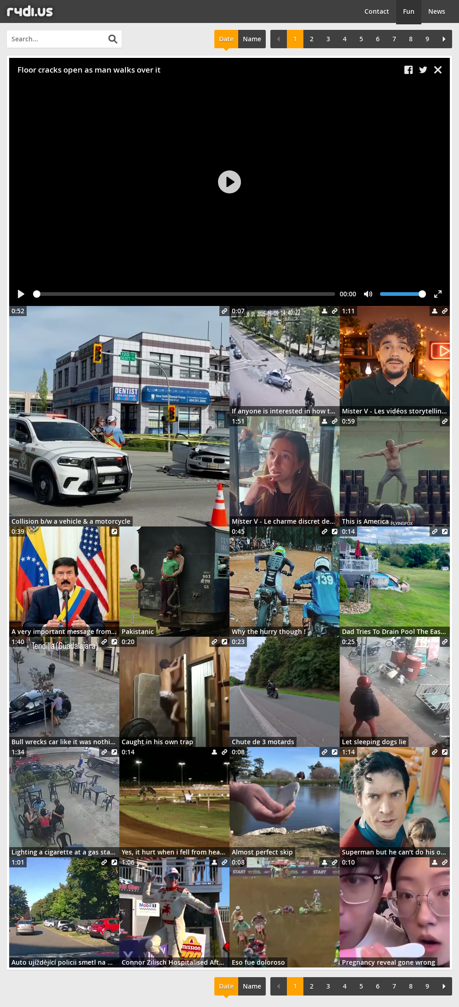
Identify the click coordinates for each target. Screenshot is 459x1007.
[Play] (229, 181)
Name (252, 38)
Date (226, 38)
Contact (376, 11)
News (436, 11)
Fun (408, 11)
